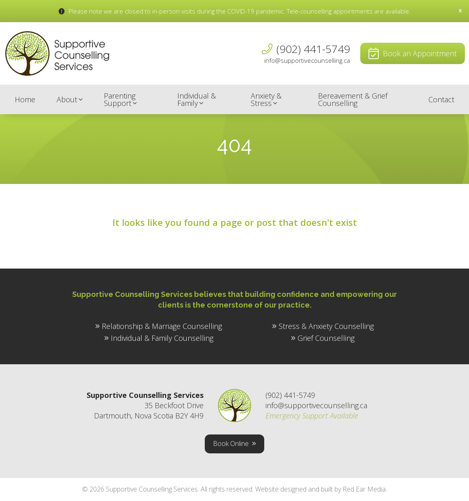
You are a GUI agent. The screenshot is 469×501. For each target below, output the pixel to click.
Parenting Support (119, 99)
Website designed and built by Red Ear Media (320, 489)
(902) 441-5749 (313, 49)
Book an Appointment (420, 53)
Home (25, 99)
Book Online (231, 443)
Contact (441, 99)
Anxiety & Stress (266, 99)
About (67, 99)
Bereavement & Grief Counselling (352, 99)
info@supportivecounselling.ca (307, 60)
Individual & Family (196, 99)
